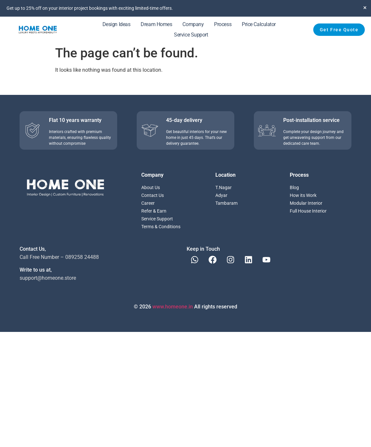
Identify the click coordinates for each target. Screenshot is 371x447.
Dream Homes (156, 24)
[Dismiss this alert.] (365, 7)
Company (193, 24)
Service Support (191, 35)
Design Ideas (116, 24)
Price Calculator (259, 24)
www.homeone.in (172, 307)
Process (222, 24)
